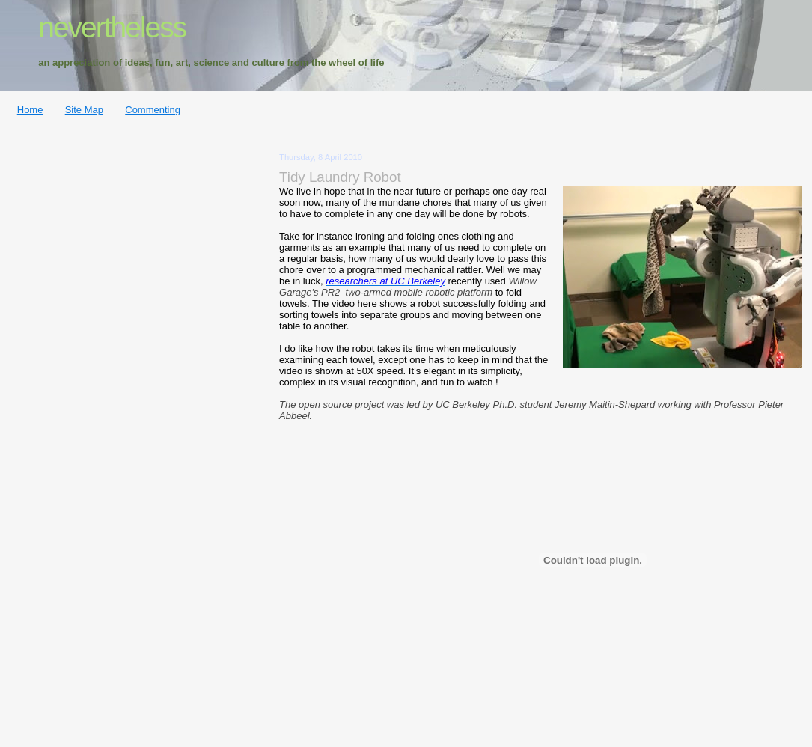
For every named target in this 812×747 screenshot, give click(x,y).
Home (30, 109)
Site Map (84, 109)
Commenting (152, 109)
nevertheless (112, 27)
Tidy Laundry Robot (340, 177)
